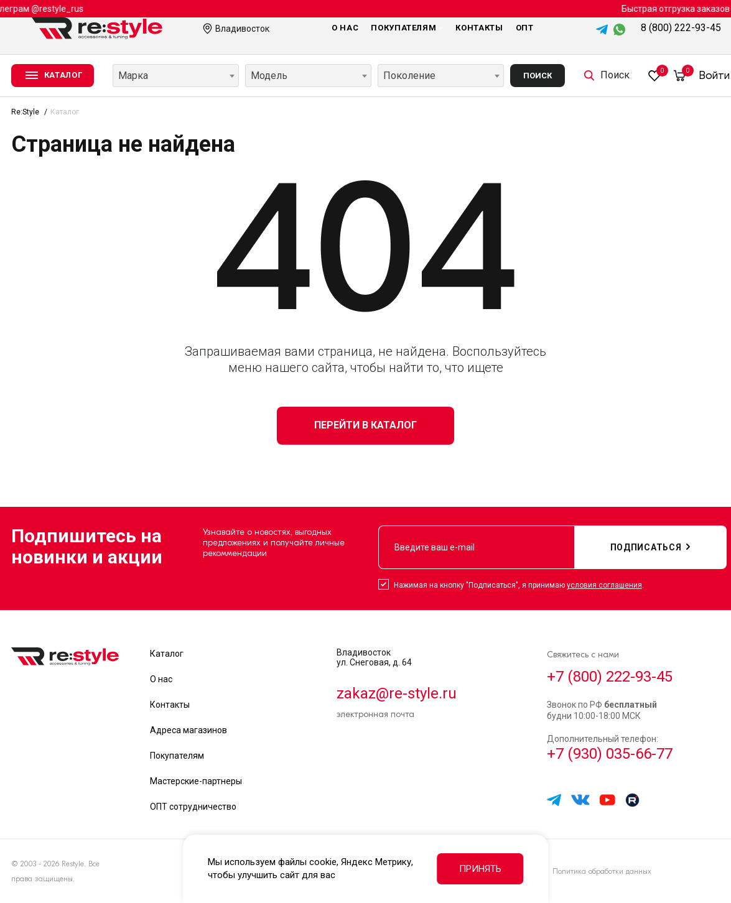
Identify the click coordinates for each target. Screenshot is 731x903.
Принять (480, 868)
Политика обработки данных (601, 871)
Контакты (479, 27)
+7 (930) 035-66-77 (610, 753)
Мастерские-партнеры (196, 781)
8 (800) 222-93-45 (681, 28)
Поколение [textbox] (409, 75)
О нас (345, 27)
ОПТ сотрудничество (193, 807)
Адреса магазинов (188, 730)
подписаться (650, 547)
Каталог (167, 654)
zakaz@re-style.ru (397, 693)
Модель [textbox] (269, 75)
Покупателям (407, 27)
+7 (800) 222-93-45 (610, 676)
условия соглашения (604, 585)
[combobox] (176, 75)
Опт (525, 27)
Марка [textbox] (133, 75)
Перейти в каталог (365, 425)
